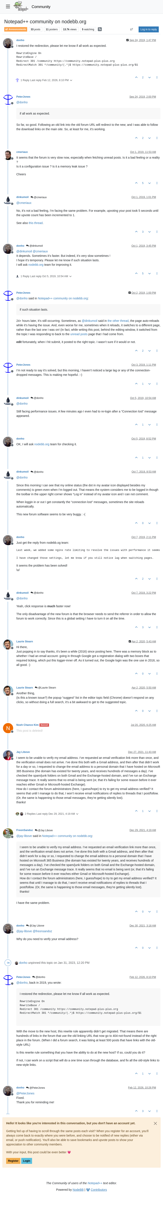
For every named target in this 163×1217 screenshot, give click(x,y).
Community (41, 7)
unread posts (79, 334)
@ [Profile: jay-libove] (24, 836)
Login (26, 1160)
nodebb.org (36, 264)
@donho (37, 398)
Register (13, 1160)
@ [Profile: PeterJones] (25, 1093)
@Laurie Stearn (45, 687)
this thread (35, 223)
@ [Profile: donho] (22, 102)
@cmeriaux (39, 197)
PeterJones (23, 96)
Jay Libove (23, 752)
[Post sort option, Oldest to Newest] (131, 29)
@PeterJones (35, 1087)
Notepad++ (95, 1183)
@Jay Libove (44, 830)
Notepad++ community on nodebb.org (63, 298)
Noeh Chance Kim (27, 724)
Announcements (15, 29)
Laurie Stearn (24, 641)
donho (20, 40)
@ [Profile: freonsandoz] (42, 931)
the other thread (118, 320)
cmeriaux (22, 152)
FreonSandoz (24, 830)
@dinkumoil (34, 245)
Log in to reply (149, 29)
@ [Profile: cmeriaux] (23, 203)
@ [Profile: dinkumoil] (24, 251)
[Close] (155, 1123)
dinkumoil (22, 197)
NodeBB (78, 1189)
